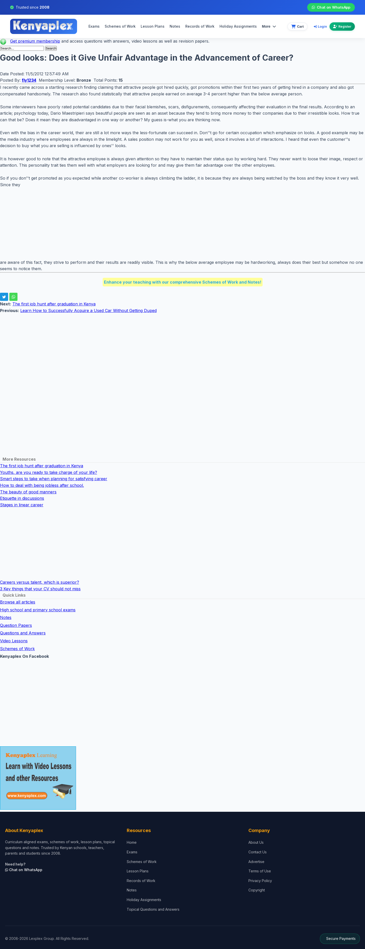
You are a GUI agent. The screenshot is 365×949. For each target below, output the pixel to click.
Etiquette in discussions (22, 498)
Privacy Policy (260, 880)
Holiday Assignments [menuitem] (238, 26)
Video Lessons (14, 640)
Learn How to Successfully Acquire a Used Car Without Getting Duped (88, 310)
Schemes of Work (120, 26)
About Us (256, 842)
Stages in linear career (21, 504)
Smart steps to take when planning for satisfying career (53, 478)
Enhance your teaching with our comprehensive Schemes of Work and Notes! (182, 282)
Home (132, 842)
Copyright (256, 890)
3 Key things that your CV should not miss (40, 588)
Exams (94, 26)
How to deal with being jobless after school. (42, 485)
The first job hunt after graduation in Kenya (54, 303)
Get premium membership (35, 41)
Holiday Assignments (144, 900)
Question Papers (16, 625)
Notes (175, 26)
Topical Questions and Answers (153, 909)
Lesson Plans (153, 26)
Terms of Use (259, 871)
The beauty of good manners (28, 491)
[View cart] (297, 26)
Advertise (256, 861)
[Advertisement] (152, 223)
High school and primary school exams (38, 609)
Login (320, 26)
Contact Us (257, 852)
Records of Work (199, 26)
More (269, 26)
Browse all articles (17, 602)
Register (342, 26)
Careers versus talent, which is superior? (39, 582)
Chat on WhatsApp (331, 7)
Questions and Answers (23, 632)
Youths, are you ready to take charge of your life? (48, 472)
